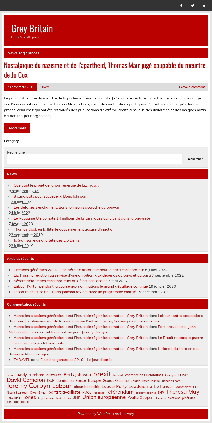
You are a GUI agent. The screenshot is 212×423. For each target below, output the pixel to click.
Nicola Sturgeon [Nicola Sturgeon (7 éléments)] (17, 392)
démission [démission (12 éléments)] (65, 380)
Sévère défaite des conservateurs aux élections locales (60, 280)
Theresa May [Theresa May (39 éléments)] (182, 391)
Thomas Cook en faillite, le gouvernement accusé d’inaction (64, 229)
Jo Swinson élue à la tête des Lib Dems (47, 240)
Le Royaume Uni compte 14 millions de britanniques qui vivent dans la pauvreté (82, 218)
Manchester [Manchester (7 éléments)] (183, 386)
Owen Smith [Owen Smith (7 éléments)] (38, 392)
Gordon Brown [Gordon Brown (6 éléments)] (140, 380)
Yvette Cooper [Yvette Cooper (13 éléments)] (140, 398)
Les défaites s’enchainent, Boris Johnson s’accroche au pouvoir (66, 207)
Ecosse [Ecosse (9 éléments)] (81, 380)
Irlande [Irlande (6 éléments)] (155, 380)
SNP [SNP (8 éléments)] (161, 392)
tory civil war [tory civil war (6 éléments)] (46, 398)
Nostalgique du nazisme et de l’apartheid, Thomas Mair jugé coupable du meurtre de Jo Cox (105, 70)
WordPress (105, 414)
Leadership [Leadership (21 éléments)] (140, 386)
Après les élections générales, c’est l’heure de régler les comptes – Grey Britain (81, 315)
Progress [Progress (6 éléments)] (98, 392)
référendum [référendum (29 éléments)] (120, 391)
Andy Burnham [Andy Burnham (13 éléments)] (30, 375)
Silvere (45, 87)
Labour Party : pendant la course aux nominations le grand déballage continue (81, 286)
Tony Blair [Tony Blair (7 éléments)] (13, 397)
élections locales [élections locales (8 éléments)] (18, 401)
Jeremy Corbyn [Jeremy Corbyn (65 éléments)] (28, 385)
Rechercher (16, 152)
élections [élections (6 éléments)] (160, 398)
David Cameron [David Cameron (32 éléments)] (26, 379)
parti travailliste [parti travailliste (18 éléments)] (64, 392)
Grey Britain (32, 28)
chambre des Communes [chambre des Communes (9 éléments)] (144, 375)
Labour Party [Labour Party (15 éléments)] (114, 387)
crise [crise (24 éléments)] (183, 374)
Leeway (128, 414)
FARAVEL (22, 359)
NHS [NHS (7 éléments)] (196, 386)
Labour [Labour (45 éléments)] (61, 386)
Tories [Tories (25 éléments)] (29, 397)
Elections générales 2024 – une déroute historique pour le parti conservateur (79, 269)
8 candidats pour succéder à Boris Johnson (50, 196)
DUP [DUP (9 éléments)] (50, 380)
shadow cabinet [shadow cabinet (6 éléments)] (146, 392)
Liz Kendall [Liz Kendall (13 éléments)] (163, 387)
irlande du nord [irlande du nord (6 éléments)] (171, 380)
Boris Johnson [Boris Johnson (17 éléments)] (77, 375)
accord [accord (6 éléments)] (11, 375)
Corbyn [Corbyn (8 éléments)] (170, 375)
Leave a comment (192, 87)
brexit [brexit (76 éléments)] (102, 374)
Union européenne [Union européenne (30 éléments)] (104, 397)
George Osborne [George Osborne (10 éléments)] (116, 380)
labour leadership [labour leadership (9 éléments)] (86, 386)
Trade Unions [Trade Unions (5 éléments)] (63, 398)
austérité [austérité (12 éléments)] (54, 375)
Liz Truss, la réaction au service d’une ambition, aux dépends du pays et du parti (82, 275)
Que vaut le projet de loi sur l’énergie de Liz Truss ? (56, 185)
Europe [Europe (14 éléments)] (94, 380)
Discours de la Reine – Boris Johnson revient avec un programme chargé (75, 291)
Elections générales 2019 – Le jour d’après (76, 359)
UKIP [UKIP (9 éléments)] (76, 397)
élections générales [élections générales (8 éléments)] (181, 397)
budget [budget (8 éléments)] (118, 375)
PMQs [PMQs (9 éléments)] (86, 392)
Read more (17, 128)
